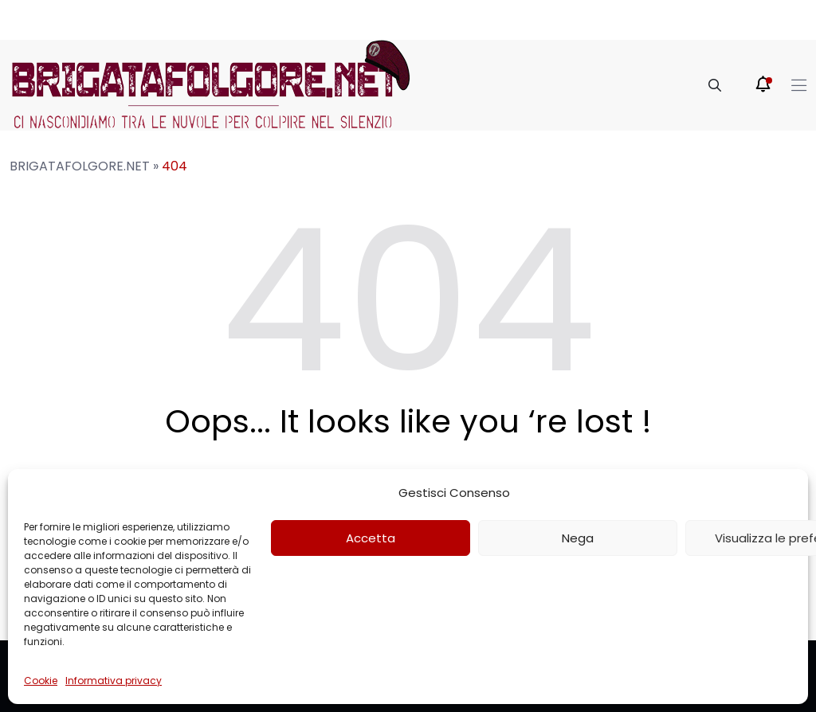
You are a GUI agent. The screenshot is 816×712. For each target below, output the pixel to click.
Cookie (40, 680)
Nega (578, 538)
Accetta (370, 538)
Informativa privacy (113, 680)
